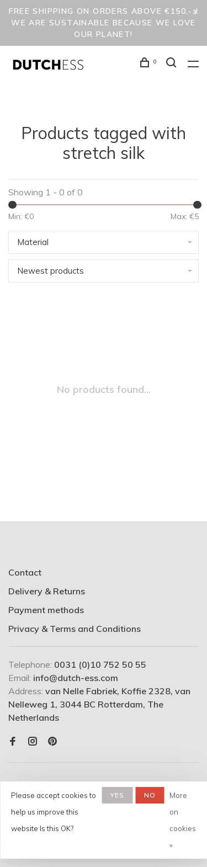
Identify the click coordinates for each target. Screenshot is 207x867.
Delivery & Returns (46, 591)
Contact (24, 572)
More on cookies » (182, 820)
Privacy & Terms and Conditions (74, 628)
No (150, 795)
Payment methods (46, 609)
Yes (117, 795)
